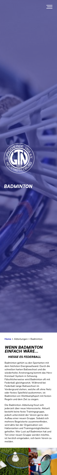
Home (8, 339)
